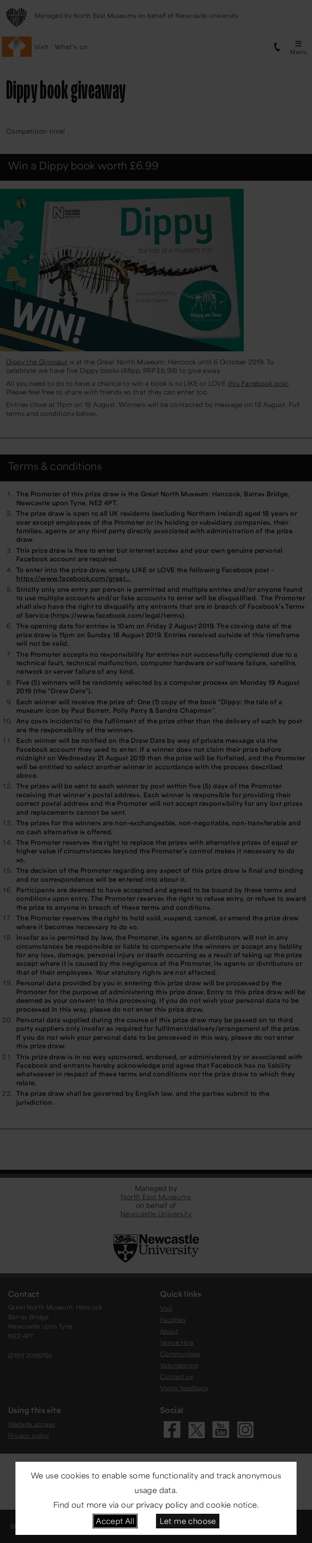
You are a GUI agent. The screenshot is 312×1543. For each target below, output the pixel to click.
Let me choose (188, 1521)
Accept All (115, 1521)
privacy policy (162, 1504)
